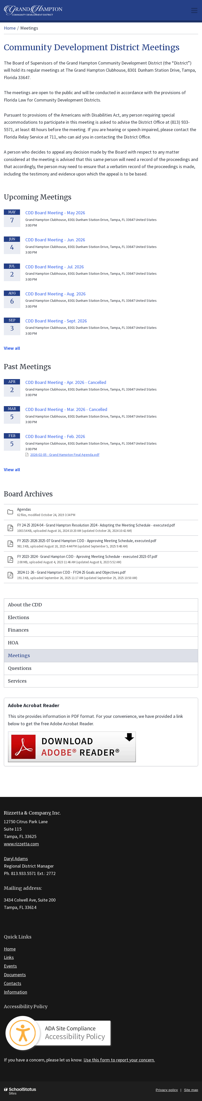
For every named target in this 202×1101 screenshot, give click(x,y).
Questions (19, 668)
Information (15, 992)
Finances (18, 630)
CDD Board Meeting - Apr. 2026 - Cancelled (65, 382)
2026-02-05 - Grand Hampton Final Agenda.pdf (64, 454)
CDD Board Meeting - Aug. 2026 (55, 294)
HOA (13, 643)
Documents (15, 975)
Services (17, 681)
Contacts (12, 983)
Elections (18, 617)
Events (10, 966)
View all (12, 348)
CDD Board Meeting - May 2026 (55, 213)
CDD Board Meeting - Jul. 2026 (54, 267)
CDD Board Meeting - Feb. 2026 (55, 436)
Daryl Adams (16, 858)
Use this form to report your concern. (119, 1060)
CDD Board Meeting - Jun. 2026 (55, 240)
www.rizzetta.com (21, 844)
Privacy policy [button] (167, 1090)
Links (9, 957)
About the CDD (25, 605)
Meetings (19, 655)
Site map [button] (191, 1090)
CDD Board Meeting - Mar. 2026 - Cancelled (66, 409)
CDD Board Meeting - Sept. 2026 (56, 321)
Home (10, 28)
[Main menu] (194, 10)
